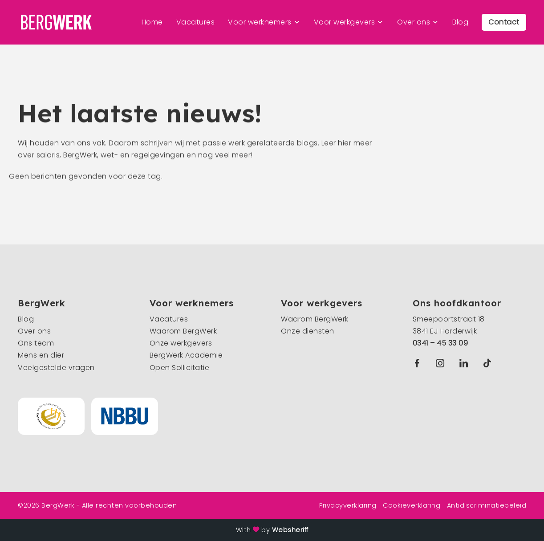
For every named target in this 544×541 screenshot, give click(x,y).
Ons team (36, 343)
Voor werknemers (260, 22)
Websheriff (290, 529)
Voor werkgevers (344, 22)
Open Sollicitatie (180, 367)
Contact (504, 22)
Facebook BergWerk (419, 363)
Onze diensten (307, 331)
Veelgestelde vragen (56, 367)
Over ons (413, 22)
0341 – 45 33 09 (440, 343)
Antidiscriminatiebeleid (487, 505)
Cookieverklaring (411, 505)
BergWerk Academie (186, 355)
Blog (460, 22)
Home (152, 22)
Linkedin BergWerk (465, 363)
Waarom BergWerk (183, 331)
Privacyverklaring (348, 505)
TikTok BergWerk (489, 363)
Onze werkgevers (181, 343)
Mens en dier (41, 355)
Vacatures (195, 22)
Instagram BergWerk (442, 363)
